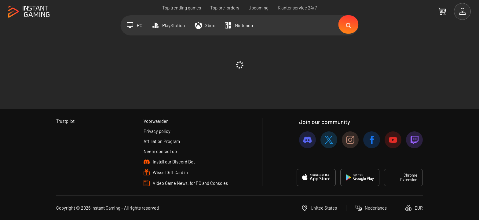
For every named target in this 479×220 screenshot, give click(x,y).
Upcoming (258, 7)
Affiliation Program (161, 141)
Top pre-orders (224, 7)
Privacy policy (156, 131)
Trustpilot (65, 121)
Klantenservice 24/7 (297, 7)
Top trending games (181, 7)
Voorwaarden (156, 121)
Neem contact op (160, 151)
